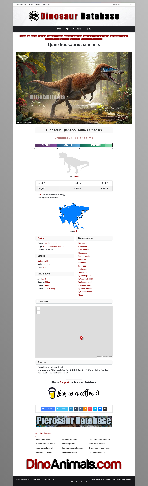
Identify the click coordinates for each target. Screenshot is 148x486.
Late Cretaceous (87, 36)
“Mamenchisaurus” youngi (45, 444)
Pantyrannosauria (115, 36)
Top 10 (88, 29)
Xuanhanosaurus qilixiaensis (73, 448)
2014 (44, 267)
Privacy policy (121, 479)
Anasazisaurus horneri (97, 444)
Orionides (106, 36)
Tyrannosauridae (75, 39)
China (47, 282)
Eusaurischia (67, 36)
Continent (77, 29)
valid (46, 261)
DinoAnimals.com (21, 4)
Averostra (34, 36)
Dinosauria (60, 36)
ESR (39, 195)
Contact (128, 479)
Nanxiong (51, 288)
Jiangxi (47, 285)
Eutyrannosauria (77, 36)
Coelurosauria (51, 36)
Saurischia (124, 36)
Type (67, 29)
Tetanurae (48, 39)
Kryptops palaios (68, 444)
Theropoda (56, 39)
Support (64, 382)
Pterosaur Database (34, 4)
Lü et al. (47, 264)
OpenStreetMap (107, 356)
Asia (28, 36)
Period (58, 29)
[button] (81, 338)
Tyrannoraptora (65, 39)
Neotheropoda (98, 36)
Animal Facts (46, 4)
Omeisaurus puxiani (69, 452)
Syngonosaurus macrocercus (99, 448)
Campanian (48, 246)
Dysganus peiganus (69, 439)
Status (40, 261)
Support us (106, 479)
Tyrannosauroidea (97, 39)
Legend (113, 479)
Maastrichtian (58, 246)
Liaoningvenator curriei (97, 452)
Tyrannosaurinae (85, 39)
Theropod (76, 176)
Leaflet (99, 356)
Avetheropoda (42, 36)
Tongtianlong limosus (43, 439)
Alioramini (23, 36)
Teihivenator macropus (43, 452)
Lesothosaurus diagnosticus (99, 439)
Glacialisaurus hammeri (44, 448)
